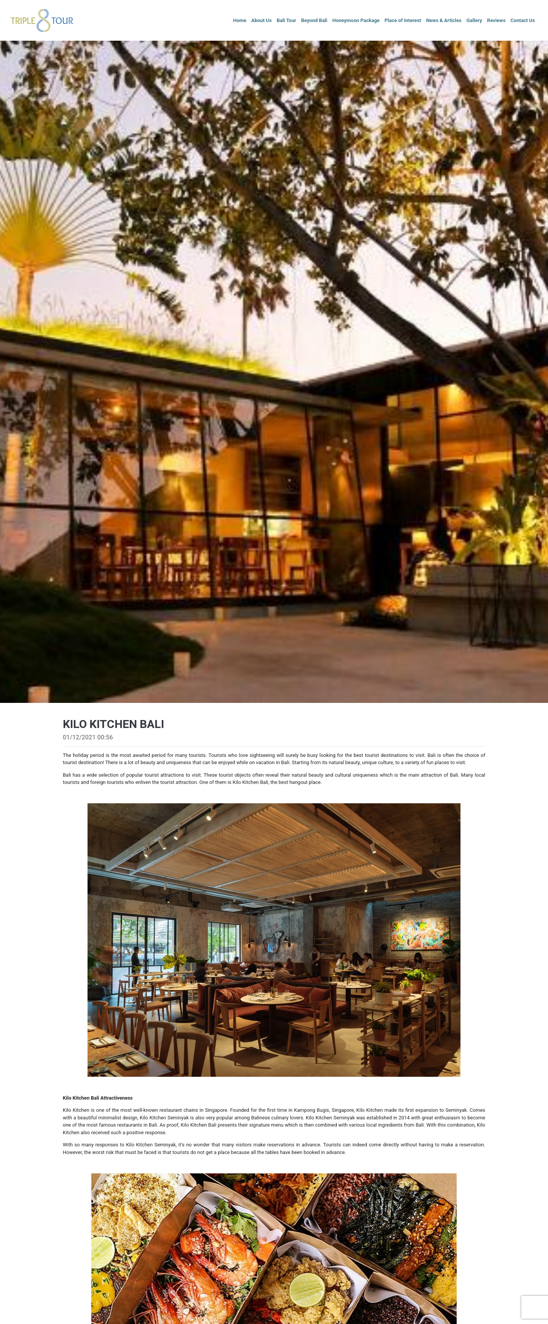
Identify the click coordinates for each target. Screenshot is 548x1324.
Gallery (474, 20)
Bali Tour (286, 20)
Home (240, 20)
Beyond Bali (314, 20)
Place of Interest (402, 20)
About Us (261, 20)
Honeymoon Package (355, 20)
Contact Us (522, 20)
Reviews (496, 20)
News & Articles (444, 20)
